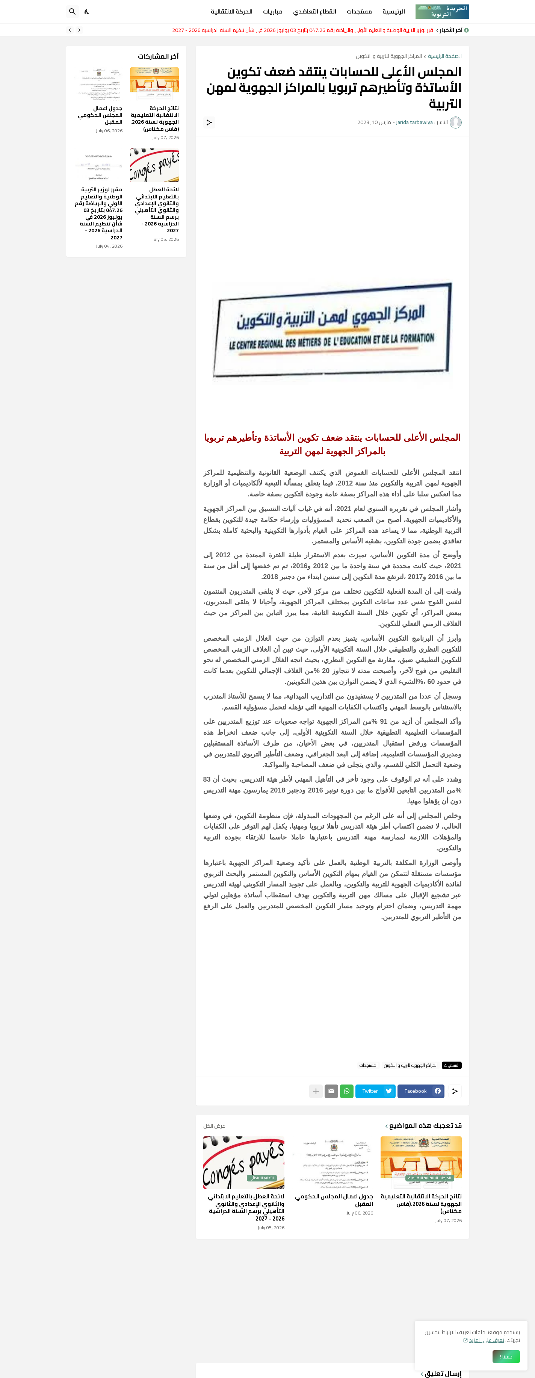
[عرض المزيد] (316, 1091)
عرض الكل (214, 1125)
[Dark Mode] (87, 11)
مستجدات (359, 11)
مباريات (273, 11)
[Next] (70, 30)
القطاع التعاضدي (314, 11)
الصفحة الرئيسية (445, 56)
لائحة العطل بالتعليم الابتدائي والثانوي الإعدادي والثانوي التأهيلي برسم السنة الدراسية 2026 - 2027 (246, 1207)
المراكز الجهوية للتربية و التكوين (389, 56)
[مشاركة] (209, 122)
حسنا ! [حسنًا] (506, 1356)
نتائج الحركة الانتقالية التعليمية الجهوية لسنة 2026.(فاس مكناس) (421, 1204)
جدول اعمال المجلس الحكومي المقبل (334, 1200)
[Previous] (79, 30)
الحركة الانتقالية (231, 11)
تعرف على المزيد (486, 1340)
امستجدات (369, 1065)
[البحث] (72, 11)
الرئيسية (393, 11)
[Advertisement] (332, 196)
